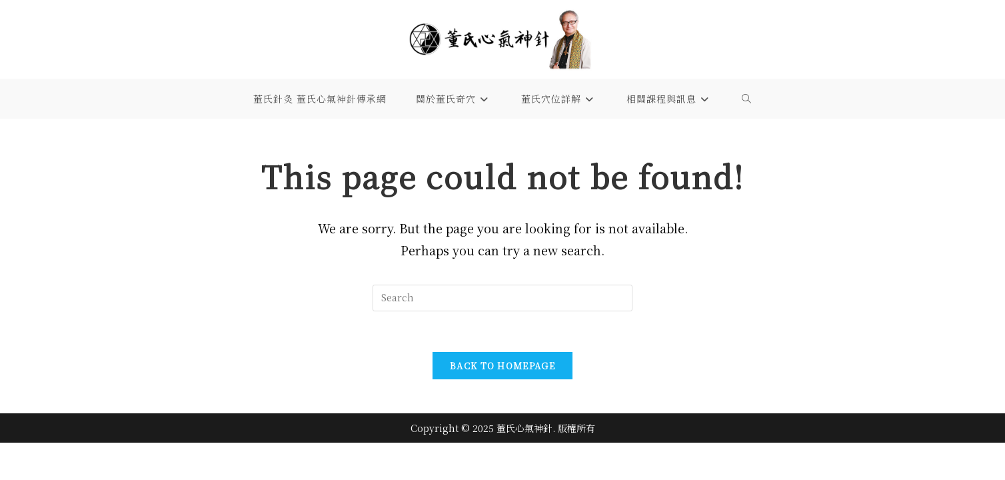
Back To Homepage (502, 365)
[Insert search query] (502, 298)
